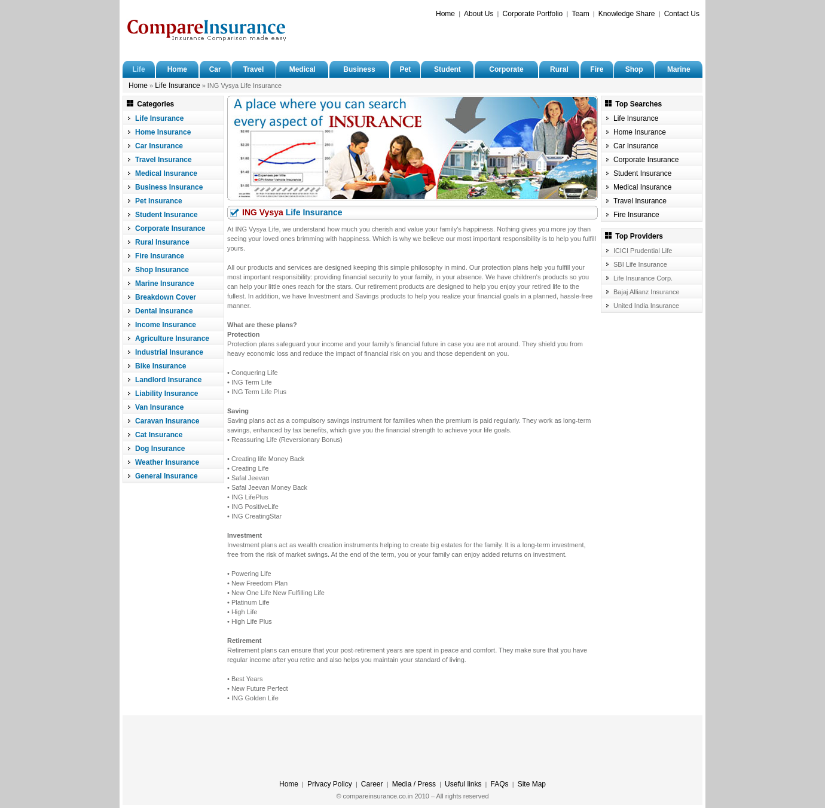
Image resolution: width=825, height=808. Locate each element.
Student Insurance (166, 215)
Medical (302, 69)
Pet (405, 69)
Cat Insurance (158, 435)
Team (580, 14)
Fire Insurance (159, 256)
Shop (634, 69)
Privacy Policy (329, 784)
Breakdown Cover (165, 297)
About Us (478, 14)
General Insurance (166, 476)
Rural (559, 69)
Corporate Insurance (170, 228)
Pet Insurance (158, 201)
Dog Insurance (160, 448)
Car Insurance (159, 146)
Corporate (506, 69)
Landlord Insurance (168, 380)
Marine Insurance (164, 283)
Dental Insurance (164, 311)
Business (359, 69)
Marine (678, 69)
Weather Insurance (167, 462)
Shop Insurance (162, 270)
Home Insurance (163, 132)
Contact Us (681, 14)
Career (372, 784)
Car (215, 69)
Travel (253, 69)
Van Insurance (159, 407)
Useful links (463, 784)
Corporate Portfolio (533, 14)
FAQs (500, 784)
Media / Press (414, 784)
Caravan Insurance (167, 421)
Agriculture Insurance (172, 338)
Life (138, 69)
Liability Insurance (166, 393)
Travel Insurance (163, 159)
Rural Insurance (162, 242)
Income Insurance (165, 325)
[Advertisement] (559, 40)
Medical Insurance (166, 173)
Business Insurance (169, 187)
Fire (596, 69)
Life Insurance (177, 85)
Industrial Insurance (169, 352)
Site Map (532, 784)
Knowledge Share (626, 14)
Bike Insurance (160, 366)
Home (445, 14)
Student (447, 69)
